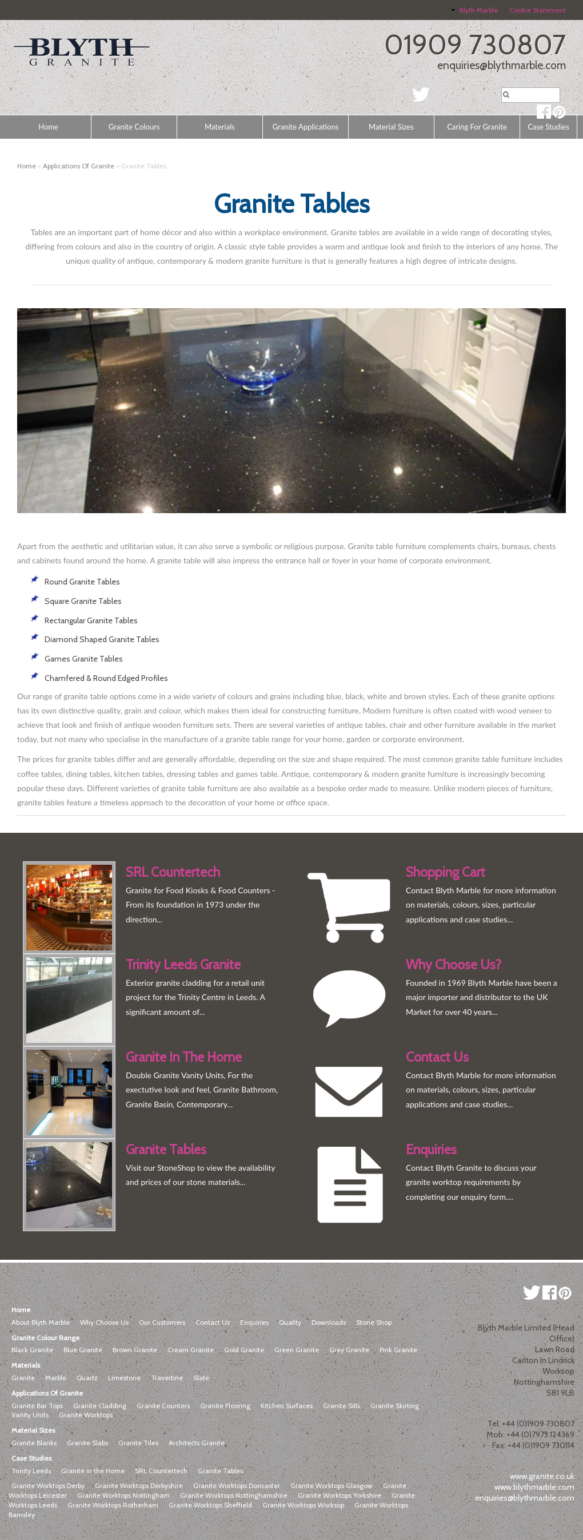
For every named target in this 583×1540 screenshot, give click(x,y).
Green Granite (296, 1349)
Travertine (167, 1377)
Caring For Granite (477, 126)
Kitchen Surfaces (287, 1405)
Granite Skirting (394, 1405)
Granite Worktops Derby (48, 1485)
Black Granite (32, 1349)
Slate (201, 1377)
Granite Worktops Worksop (303, 1505)
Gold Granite (244, 1349)
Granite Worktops (86, 1414)
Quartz (87, 1377)
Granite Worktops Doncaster (236, 1485)
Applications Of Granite (78, 166)
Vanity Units (30, 1414)
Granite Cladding (99, 1405)
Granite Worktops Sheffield (210, 1505)
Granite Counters (163, 1405)
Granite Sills (341, 1405)
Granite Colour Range (45, 1337)
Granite (23, 1377)
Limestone (124, 1377)
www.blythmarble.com (534, 1487)
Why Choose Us (104, 1322)
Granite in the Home (93, 1470)
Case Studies (548, 126)
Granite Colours (134, 126)
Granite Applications (306, 126)
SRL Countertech (161, 1470)
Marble (55, 1377)
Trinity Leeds (31, 1470)
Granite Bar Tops (37, 1405)
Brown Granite (135, 1349)
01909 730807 (475, 44)
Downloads (329, 1322)
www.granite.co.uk (542, 1476)
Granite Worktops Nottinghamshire (233, 1495)
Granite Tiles (138, 1442)
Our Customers (162, 1322)
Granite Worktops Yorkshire (339, 1495)
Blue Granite (82, 1349)
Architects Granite (197, 1442)
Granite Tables (220, 1470)
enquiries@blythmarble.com (501, 65)
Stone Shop (374, 1322)
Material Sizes (391, 126)
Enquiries (254, 1322)
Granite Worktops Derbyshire (139, 1485)
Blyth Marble (479, 10)
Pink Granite (398, 1349)
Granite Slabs (87, 1442)
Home (48, 126)
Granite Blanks (34, 1442)
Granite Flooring (225, 1405)
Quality (290, 1322)
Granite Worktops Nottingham (123, 1495)
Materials (220, 126)
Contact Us (212, 1322)
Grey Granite (349, 1349)
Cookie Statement (537, 10)
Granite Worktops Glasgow (331, 1485)
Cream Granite (190, 1349)
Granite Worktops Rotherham (112, 1505)
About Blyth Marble (40, 1322)
